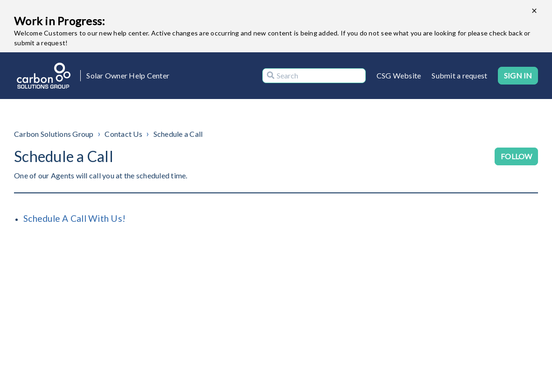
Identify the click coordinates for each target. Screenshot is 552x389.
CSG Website (399, 75)
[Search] (314, 75)
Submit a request (459, 75)
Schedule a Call (178, 133)
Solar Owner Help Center (127, 75)
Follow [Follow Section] (516, 156)
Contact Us (123, 133)
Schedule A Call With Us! (74, 218)
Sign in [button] (518, 75)
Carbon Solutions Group (54, 133)
